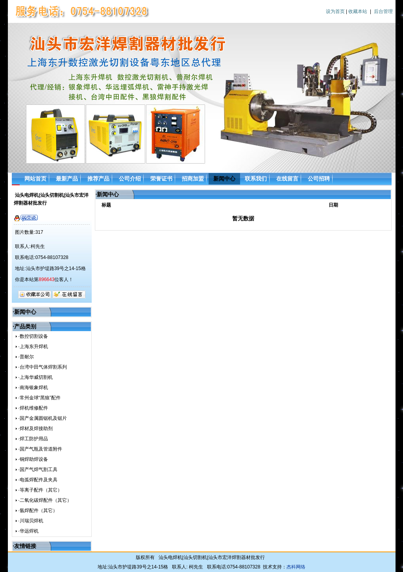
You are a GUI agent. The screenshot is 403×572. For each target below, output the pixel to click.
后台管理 (383, 11)
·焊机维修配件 (33, 408)
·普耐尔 (25, 357)
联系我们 (256, 178)
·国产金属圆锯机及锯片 (42, 418)
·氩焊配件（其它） (37, 510)
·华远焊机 (28, 531)
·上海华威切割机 (35, 377)
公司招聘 (319, 178)
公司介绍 (130, 178)
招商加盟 (193, 178)
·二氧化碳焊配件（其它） (44, 500)
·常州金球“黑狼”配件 (39, 398)
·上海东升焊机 (33, 346)
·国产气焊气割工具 (37, 469)
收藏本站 (357, 11)
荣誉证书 (161, 178)
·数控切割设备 (33, 336)
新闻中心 (224, 178)
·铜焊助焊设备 (33, 459)
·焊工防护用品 (33, 439)
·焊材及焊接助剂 (35, 428)
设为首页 (335, 11)
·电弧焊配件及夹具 (37, 480)
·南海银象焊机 (33, 387)
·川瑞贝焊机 (30, 521)
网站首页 (35, 178)
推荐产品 (98, 178)
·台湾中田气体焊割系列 (42, 367)
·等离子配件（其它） (40, 490)
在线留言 (287, 178)
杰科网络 (296, 567)
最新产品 (67, 178)
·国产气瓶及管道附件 (40, 449)
